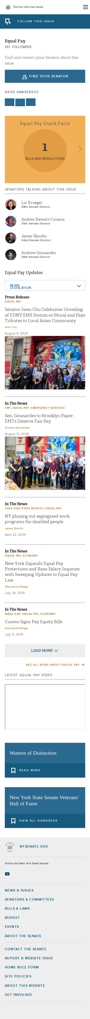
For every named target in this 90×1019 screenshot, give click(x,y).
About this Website (25, 985)
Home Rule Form (22, 967)
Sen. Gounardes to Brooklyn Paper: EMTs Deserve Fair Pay (39, 418)
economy (30, 555)
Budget (12, 917)
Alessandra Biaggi (16, 586)
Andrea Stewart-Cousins (43, 219)
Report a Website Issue (29, 958)
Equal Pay (13, 301)
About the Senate (23, 936)
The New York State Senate (28, 7)
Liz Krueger (31, 202)
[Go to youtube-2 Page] (8, 873)
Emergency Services (48, 408)
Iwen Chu (11, 327)
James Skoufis (34, 236)
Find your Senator (49, 76)
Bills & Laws (17, 908)
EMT (8, 408)
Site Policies (18, 976)
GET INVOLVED (18, 995)
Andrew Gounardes (38, 252)
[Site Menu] (85, 7)
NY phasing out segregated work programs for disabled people (37, 519)
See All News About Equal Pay (53, 664)
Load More (42, 651)
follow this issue (36, 21)
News (15, 285)
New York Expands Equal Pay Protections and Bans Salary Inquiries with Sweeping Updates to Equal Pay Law (42, 572)
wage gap (13, 614)
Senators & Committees (29, 899)
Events (12, 927)
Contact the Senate (26, 949)
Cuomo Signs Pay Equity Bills (33, 622)
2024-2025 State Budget (24, 508)
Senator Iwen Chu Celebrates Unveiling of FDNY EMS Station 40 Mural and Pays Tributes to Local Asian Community (45, 315)
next (79, 149)
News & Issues (19, 890)
